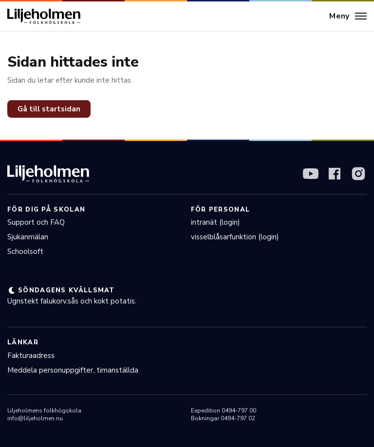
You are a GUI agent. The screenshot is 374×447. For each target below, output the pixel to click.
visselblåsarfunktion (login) (235, 237)
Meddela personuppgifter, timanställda (72, 370)
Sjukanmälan (27, 237)
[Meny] (348, 16)
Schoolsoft (25, 251)
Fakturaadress (31, 355)
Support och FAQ (36, 222)
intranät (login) (215, 222)
